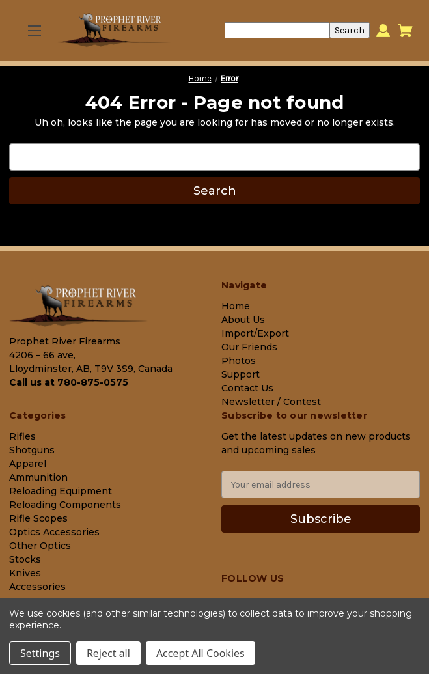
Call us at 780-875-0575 (68, 382)
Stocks (25, 559)
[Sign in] (383, 30)
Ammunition (38, 477)
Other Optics (40, 546)
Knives (25, 573)
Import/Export (255, 333)
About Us (243, 320)
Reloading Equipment (60, 491)
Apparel (27, 464)
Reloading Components (65, 505)
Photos (238, 361)
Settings (40, 653)
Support (240, 374)
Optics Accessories (54, 532)
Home (235, 306)
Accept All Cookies (200, 653)
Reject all (108, 653)
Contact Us (247, 388)
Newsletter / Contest (271, 402)
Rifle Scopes (38, 518)
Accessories (37, 587)
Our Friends (249, 347)
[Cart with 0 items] (405, 30)
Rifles (22, 436)
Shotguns (32, 450)
